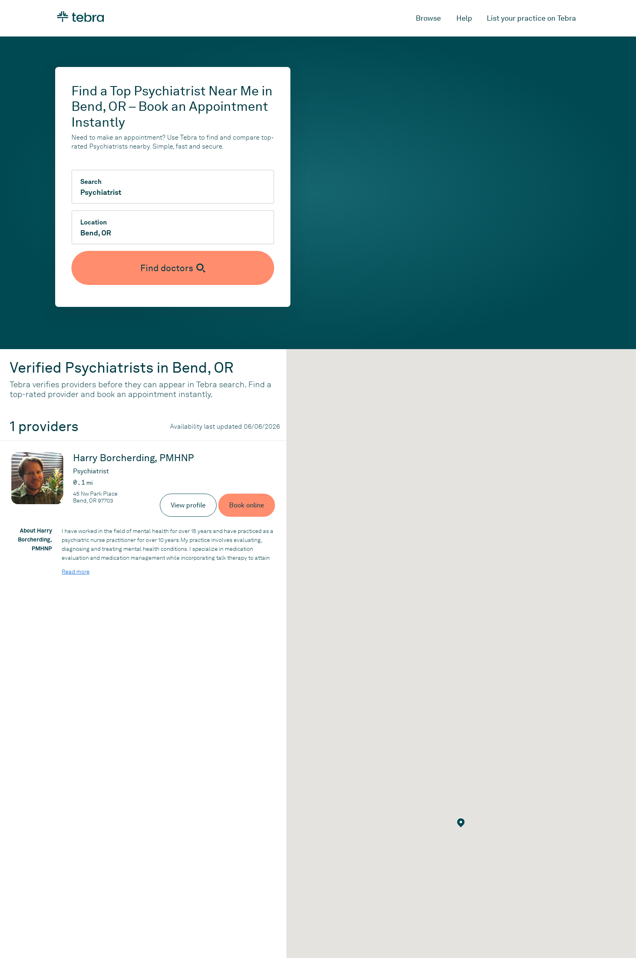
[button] (461, 823)
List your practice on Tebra (531, 18)
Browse (428, 18)
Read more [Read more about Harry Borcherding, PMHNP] (76, 571)
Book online (246, 505)
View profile (188, 505)
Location (93, 222)
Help (464, 18)
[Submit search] (172, 268)
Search (90, 182)
